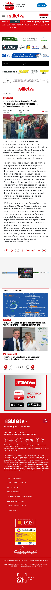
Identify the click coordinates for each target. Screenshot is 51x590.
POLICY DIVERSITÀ (13, 492)
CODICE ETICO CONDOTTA (16, 483)
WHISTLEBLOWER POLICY (16, 506)
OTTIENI (41, 5)
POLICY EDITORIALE (14, 478)
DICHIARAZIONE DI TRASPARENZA (19, 496)
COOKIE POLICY (12, 510)
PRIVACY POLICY (13, 487)
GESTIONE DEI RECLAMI (15, 501)
